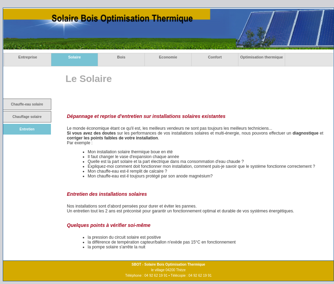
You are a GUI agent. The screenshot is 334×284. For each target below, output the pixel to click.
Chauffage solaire (27, 117)
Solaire (74, 57)
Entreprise (27, 57)
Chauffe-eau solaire (27, 104)
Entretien (26, 129)
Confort (215, 57)
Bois (121, 57)
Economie (168, 57)
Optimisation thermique (261, 57)
